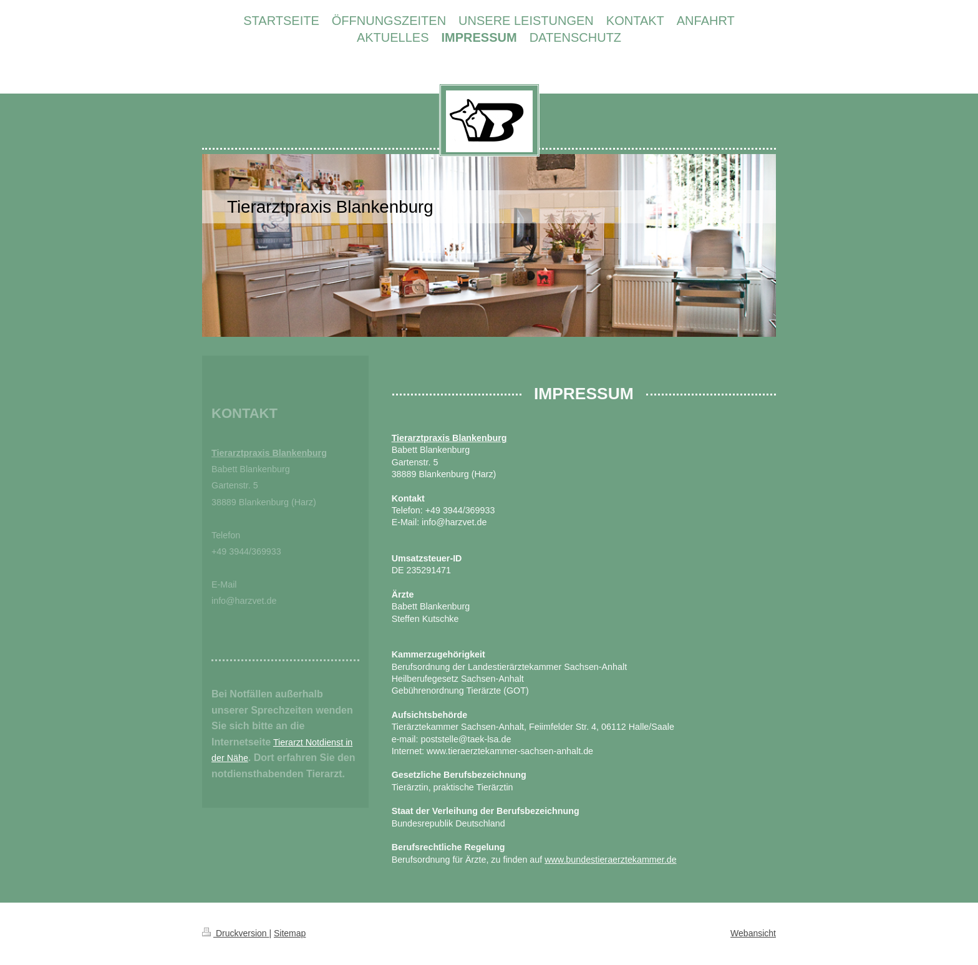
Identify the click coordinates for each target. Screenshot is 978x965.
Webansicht (753, 933)
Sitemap (290, 933)
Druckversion (235, 933)
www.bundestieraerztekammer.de (610, 860)
